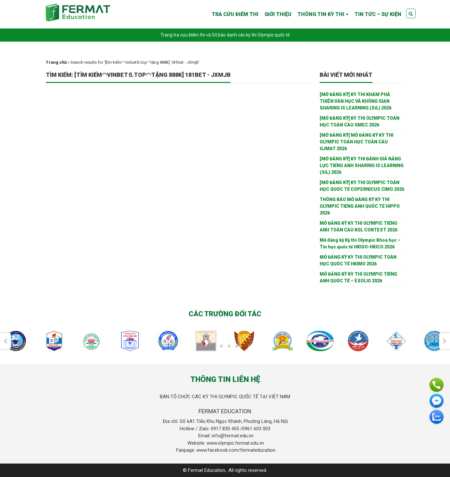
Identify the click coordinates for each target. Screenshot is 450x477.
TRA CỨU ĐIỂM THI (235, 14)
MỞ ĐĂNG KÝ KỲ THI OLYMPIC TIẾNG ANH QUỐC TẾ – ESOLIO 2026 (358, 277)
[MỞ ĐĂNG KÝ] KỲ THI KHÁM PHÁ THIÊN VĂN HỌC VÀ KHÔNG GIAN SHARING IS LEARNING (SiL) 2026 (355, 101)
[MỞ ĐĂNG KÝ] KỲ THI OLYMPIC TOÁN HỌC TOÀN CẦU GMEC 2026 (359, 121)
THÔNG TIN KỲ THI (321, 14)
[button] (213, 346)
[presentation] (5, 341)
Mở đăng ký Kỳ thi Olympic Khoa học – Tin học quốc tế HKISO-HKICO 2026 (360, 243)
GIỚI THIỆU (278, 14)
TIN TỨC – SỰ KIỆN (378, 14)
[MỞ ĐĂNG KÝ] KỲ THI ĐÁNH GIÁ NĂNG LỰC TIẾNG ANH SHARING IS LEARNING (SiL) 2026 (362, 165)
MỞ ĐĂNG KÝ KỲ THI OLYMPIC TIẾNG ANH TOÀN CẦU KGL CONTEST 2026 (358, 226)
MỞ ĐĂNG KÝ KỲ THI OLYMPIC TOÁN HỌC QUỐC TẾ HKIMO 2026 (358, 260)
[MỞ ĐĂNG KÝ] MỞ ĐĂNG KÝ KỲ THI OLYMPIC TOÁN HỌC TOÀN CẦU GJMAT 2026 (356, 142)
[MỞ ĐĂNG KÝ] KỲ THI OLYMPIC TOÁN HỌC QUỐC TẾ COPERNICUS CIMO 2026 (362, 186)
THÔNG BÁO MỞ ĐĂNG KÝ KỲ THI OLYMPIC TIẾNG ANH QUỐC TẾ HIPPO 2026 (360, 206)
